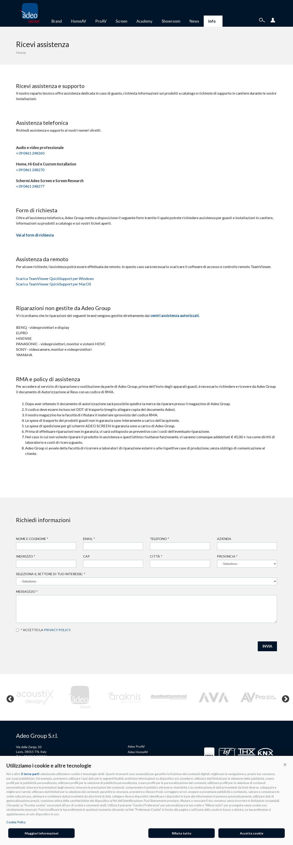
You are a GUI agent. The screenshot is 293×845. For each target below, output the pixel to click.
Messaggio (27, 591)
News (194, 21)
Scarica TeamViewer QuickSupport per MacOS (53, 284)
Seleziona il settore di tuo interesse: (50, 574)
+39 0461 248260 (30, 153)
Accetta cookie (251, 833)
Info (213, 21)
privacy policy (57, 630)
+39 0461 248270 (30, 169)
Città (156, 556)
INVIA (267, 646)
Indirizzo (25, 556)
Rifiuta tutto (181, 833)
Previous (8, 697)
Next (283, 697)
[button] (285, 764)
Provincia (227, 556)
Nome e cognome (32, 539)
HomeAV (78, 21)
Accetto (17, 630)
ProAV (100, 21)
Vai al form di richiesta (35, 235)
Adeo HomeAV (138, 752)
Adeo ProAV (136, 746)
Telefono (159, 539)
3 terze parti (30, 774)
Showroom (171, 21)
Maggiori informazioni (41, 833)
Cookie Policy (16, 822)
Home (21, 52)
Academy (144, 21)
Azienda (224, 539)
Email (89, 539)
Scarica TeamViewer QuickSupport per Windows (55, 278)
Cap (86, 556)
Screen (121, 21)
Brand (57, 21)
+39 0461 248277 (30, 186)
